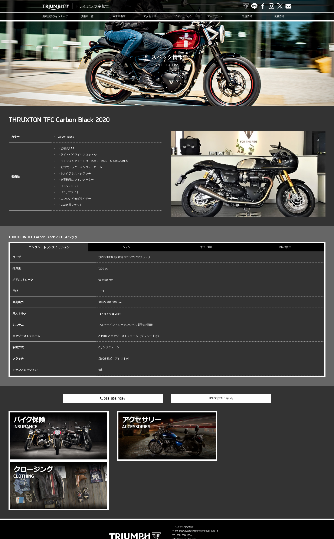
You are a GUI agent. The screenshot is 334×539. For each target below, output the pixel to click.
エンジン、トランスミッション (49, 247)
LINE (254, 6)
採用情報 (279, 16)
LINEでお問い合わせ (221, 398)
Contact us (288, 6)
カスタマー (164, 522)
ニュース (138, 522)
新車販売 (55, 16)
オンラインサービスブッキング (191, 522)
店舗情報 (247, 16)
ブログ (150, 522)
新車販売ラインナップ (31, 522)
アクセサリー (151, 16)
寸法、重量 (206, 247)
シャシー (128, 247)
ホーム (311, 522)
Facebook (263, 6)
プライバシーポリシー (269, 522)
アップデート (215, 16)
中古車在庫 (119, 16)
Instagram (271, 6)
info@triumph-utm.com (184, 489)
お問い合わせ (246, 522)
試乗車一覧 (87, 16)
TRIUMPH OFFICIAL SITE (246, 6)
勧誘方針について (294, 522)
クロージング (183, 16)
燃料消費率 (285, 247)
